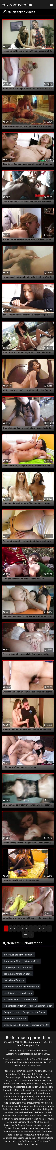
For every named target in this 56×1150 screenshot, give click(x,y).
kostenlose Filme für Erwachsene (37, 1059)
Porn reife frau (22, 1090)
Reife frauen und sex (36, 1086)
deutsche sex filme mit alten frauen (21, 986)
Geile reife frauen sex (13, 1109)
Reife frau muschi (43, 1112)
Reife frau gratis (24, 1102)
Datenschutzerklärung (36, 1050)
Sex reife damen (39, 1090)
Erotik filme (30, 1077)
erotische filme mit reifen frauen (20, 999)
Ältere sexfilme (27, 1093)
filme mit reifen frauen (15, 1005)
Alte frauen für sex (30, 1099)
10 (44, 928)
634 (25, 934)
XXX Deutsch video (41, 1074)
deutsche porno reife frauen (18, 967)
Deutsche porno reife (13, 1137)
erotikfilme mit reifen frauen (18, 993)
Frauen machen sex (22, 1128)
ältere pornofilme (12, 961)
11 (49, 928)
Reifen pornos (25, 1106)
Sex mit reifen (18, 1083)
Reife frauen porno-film (17, 4)
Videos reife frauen (36, 1083)
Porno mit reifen (33, 1109)
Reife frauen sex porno (40, 1131)
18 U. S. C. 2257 (15, 1050)
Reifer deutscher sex (28, 1144)
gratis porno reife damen (16, 1024)
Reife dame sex (9, 1106)
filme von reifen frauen (41, 1005)
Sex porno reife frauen (36, 1137)
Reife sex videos (45, 1115)
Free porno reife (12, 1099)
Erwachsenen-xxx (12, 1059)
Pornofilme (9, 1070)
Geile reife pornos (40, 1134)
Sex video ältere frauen (13, 1118)
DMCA (47, 1053)
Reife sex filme (10, 1115)
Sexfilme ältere (25, 1121)
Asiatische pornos (42, 1128)
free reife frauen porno (15, 1018)
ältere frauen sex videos (18, 1134)
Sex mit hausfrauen (36, 1070)
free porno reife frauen (34, 1012)
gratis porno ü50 (40, 1024)
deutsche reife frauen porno (18, 973)
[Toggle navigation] (51, 5)
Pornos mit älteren (42, 1102)
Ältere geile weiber (24, 1096)
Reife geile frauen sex (25, 1125)
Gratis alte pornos (27, 1115)
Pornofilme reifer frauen (16, 1131)
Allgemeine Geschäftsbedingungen (24, 1053)
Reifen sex (21, 1070)
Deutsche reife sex (24, 1112)
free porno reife (11, 1012)
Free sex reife (44, 1141)
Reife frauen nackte (36, 1118)
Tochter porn (24, 1074)
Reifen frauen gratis (43, 1106)
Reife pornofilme (43, 1096)
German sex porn (14, 1077)
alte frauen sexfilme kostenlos (19, 954)
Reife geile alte (29, 1141)
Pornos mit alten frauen (22, 1080)
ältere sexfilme (32, 961)
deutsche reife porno (14, 980)
